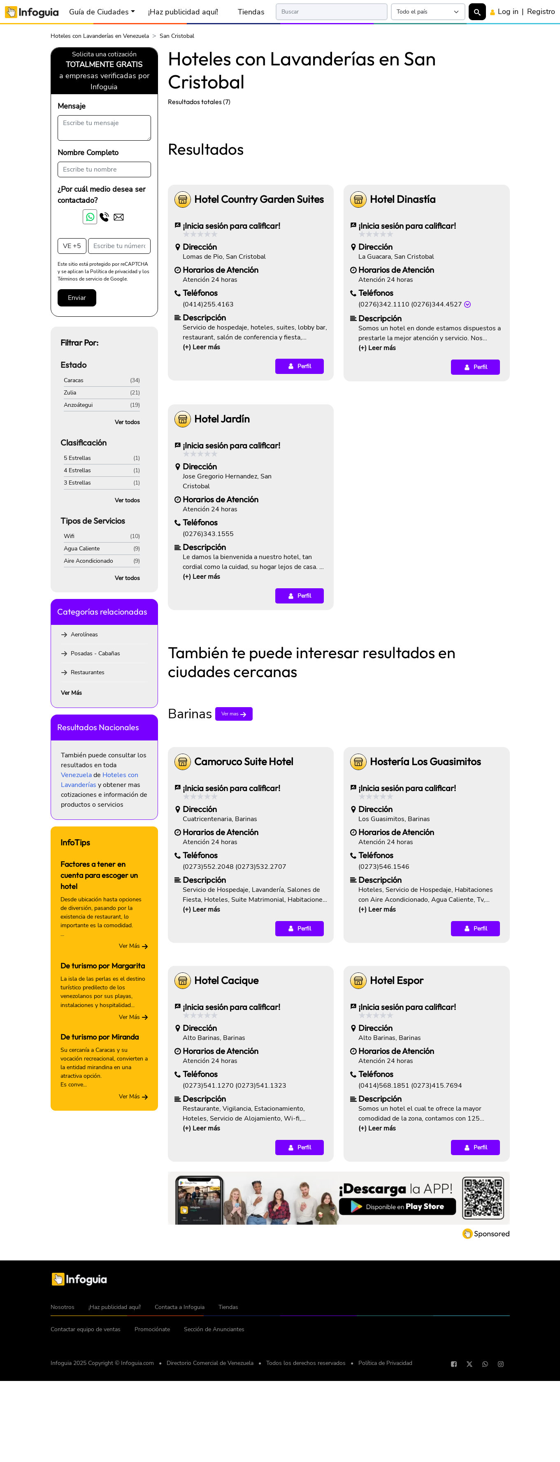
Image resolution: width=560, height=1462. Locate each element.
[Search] (332, 11)
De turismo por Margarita (102, 965)
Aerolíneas (84, 634)
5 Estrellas (77, 458)
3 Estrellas (77, 483)
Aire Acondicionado (88, 561)
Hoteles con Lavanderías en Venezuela (100, 36)
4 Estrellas (77, 470)
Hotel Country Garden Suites (259, 314)
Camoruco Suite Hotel (243, 876)
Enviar (77, 297)
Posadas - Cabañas (95, 653)
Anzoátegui (78, 405)
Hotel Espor (396, 1095)
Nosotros (62, 1422)
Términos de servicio (80, 279)
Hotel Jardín (222, 534)
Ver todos (127, 422)
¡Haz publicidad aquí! (183, 12)
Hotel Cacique (226, 1095)
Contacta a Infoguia (179, 1422)
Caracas (74, 380)
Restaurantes (88, 672)
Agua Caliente (82, 548)
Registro (541, 11)
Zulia (70, 393)
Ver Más (71, 693)
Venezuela (76, 775)
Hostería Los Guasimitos (425, 876)
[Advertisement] (339, 174)
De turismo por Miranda (99, 1037)
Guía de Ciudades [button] (99, 12)
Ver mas (233, 829)
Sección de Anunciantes (214, 1444)
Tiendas (251, 12)
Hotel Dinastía (403, 314)
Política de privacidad (113, 271)
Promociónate (152, 1444)
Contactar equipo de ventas (86, 1444)
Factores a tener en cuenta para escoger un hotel (99, 875)
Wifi (69, 536)
